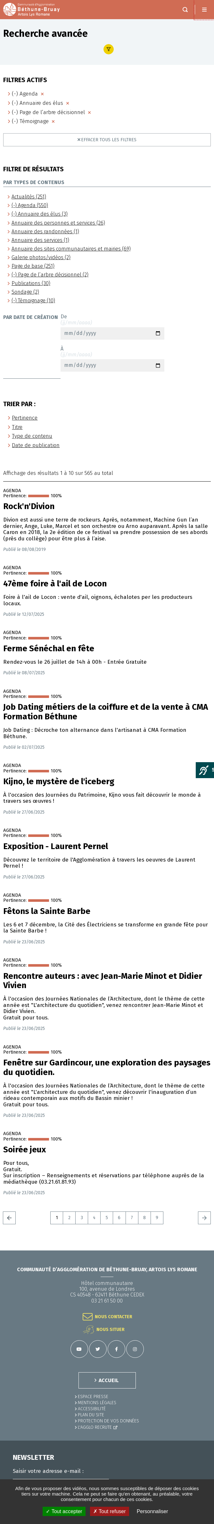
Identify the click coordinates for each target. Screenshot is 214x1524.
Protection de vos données (108, 1421)
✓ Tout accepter (64, 1511)
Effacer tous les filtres (108, 140)
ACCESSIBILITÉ (92, 1409)
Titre (17, 427)
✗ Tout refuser (109, 1511)
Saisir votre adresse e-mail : (48, 1471)
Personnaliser (152, 1511)
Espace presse (93, 1396)
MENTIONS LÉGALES (97, 1402)
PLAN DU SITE (91, 1415)
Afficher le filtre (108, 49)
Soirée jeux (24, 1150)
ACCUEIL (109, 1380)
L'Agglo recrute (95, 1427)
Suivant (204, 1217)
